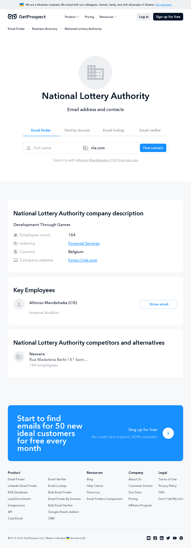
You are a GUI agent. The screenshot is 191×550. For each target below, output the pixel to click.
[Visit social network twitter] (168, 540)
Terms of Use (168, 481)
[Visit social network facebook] (155, 540)
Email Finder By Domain (64, 501)
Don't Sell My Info (171, 501)
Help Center (95, 488)
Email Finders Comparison (105, 501)
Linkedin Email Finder (22, 488)
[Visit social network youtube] (175, 540)
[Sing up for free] (168, 435)
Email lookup (114, 131)
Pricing (89, 17)
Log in (143, 17)
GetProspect (27, 17)
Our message (163, 4)
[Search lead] (151, 149)
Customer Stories (141, 488)
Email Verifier (57, 481)
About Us (135, 481)
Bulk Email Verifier (60, 507)
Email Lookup (57, 488)
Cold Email (15, 520)
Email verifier (150, 131)
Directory (93, 494)
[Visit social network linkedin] (162, 540)
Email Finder (16, 29)
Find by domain (77, 131)
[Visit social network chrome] (181, 540)
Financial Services (84, 245)
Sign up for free (168, 17)
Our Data (135, 494)
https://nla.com (82, 262)
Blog (90, 481)
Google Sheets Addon (63, 514)
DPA (161, 494)
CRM (51, 520)
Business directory (44, 29)
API (10, 514)
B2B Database (18, 494)
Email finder (41, 131)
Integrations (16, 507)
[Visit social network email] (149, 540)
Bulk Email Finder (60, 494)
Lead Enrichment (19, 501)
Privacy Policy (168, 488)
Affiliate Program (140, 507)
